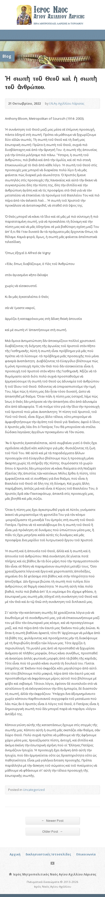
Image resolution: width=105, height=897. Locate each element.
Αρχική (15, 854)
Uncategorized (34, 789)
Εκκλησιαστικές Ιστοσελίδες (48, 854)
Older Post (52, 831)
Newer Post (53, 820)
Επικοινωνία (86, 854)
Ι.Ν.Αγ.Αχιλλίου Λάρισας (66, 103)
